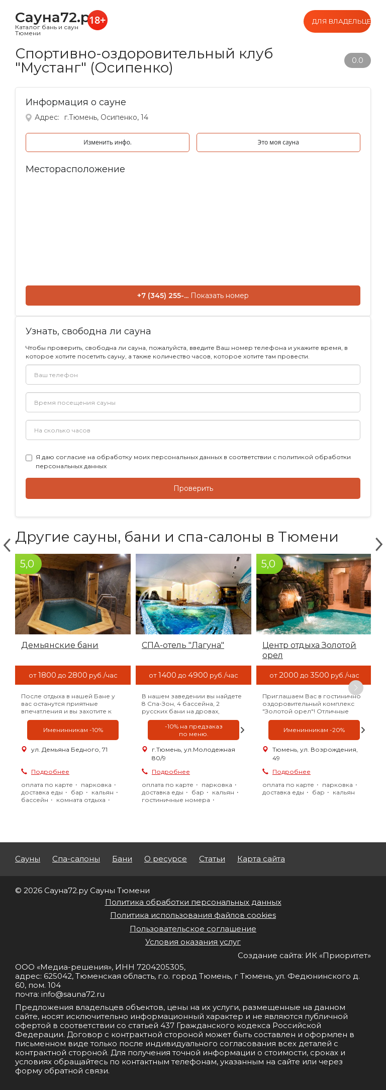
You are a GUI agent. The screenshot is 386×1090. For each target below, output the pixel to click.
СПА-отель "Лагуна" (183, 645)
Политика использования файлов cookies (193, 915)
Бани (122, 858)
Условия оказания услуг (193, 942)
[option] (73, 688)
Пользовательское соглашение (193, 928)
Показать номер (219, 295)
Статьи (212, 858)
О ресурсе (165, 858)
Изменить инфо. (107, 142)
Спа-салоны (76, 858)
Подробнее (50, 771)
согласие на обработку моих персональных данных (139, 457)
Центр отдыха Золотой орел (309, 650)
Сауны (27, 858)
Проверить (193, 488)
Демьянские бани (60, 645)
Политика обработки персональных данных (193, 902)
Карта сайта (261, 858)
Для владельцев (341, 21)
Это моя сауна (278, 142)
